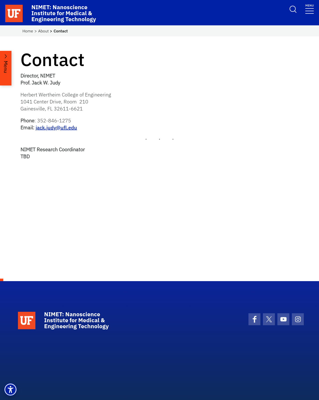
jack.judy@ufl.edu (56, 127)
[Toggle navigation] (309, 8)
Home (27, 30)
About (43, 30)
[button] (10, 389)
